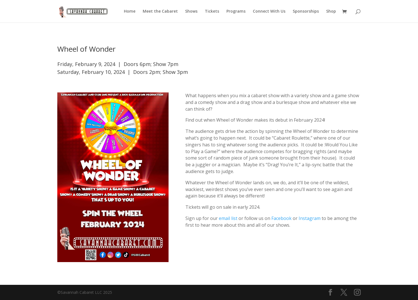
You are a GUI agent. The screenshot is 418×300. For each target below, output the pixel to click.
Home (129, 11)
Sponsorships (306, 11)
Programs (236, 11)
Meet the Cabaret (160, 11)
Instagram (310, 218)
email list (228, 218)
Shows (191, 11)
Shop (331, 11)
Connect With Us (269, 11)
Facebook (281, 218)
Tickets (212, 11)
